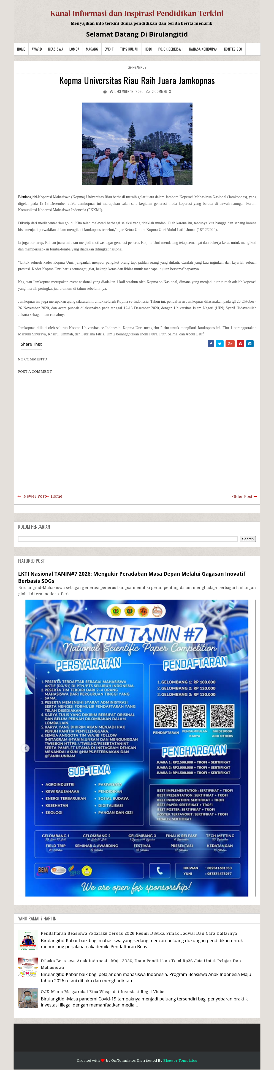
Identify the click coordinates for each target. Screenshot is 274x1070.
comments (161, 91)
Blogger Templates (180, 1060)
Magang (92, 49)
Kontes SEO (233, 49)
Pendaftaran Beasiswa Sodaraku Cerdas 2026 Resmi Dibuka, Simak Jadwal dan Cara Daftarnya (139, 933)
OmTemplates (123, 1060)
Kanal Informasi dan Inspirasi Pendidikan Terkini (137, 13)
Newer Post (34, 496)
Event (109, 49)
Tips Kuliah (129, 49)
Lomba (74, 49)
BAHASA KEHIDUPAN (203, 49)
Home (21, 49)
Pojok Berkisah (170, 49)
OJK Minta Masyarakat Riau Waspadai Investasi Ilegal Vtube (102, 991)
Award (37, 49)
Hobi (148, 49)
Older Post (242, 496)
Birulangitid (27, 197)
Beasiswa (55, 49)
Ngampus (139, 67)
